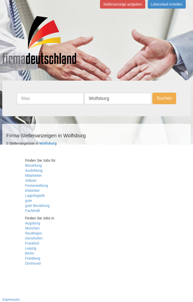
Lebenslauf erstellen (166, 4)
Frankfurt (32, 243)
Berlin (29, 253)
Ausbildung (33, 170)
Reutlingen (33, 233)
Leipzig (30, 248)
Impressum (11, 299)
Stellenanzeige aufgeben (122, 4)
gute (28, 201)
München (32, 228)
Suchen (164, 98)
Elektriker (32, 191)
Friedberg (32, 258)
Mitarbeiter (33, 175)
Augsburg (32, 223)
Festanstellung (36, 186)
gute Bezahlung (37, 206)
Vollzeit (30, 180)
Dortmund (32, 263)
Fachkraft (32, 211)
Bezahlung (33, 165)
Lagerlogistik (35, 196)
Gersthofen (33, 238)
